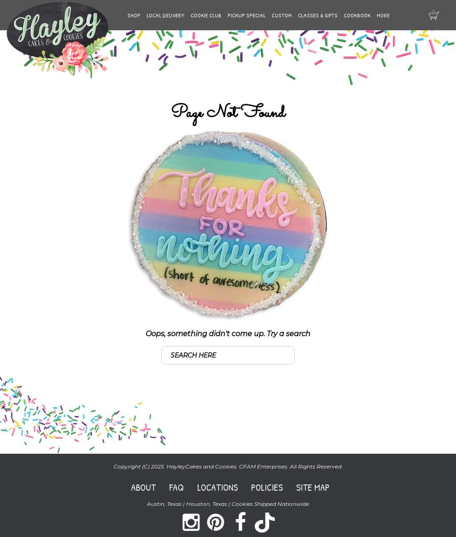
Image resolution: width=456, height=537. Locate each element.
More (383, 15)
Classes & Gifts (318, 15)
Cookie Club (206, 15)
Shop (133, 15)
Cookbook (357, 15)
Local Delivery (165, 15)
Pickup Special (246, 15)
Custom (282, 15)
